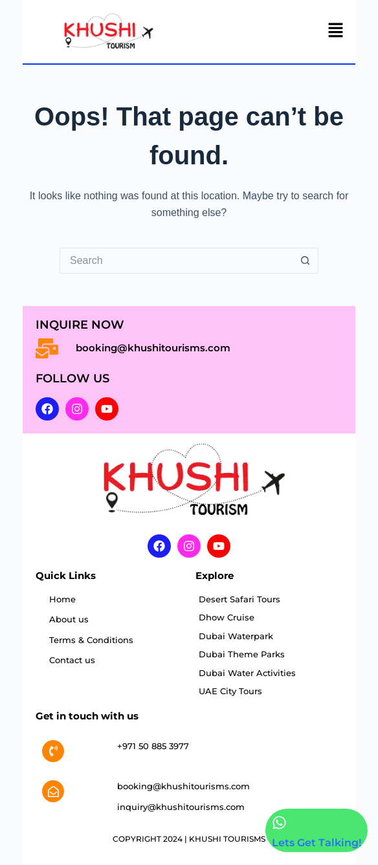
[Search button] (305, 261)
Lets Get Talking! (316, 843)
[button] (336, 31)
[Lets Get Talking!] (279, 822)
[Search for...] (176, 261)
